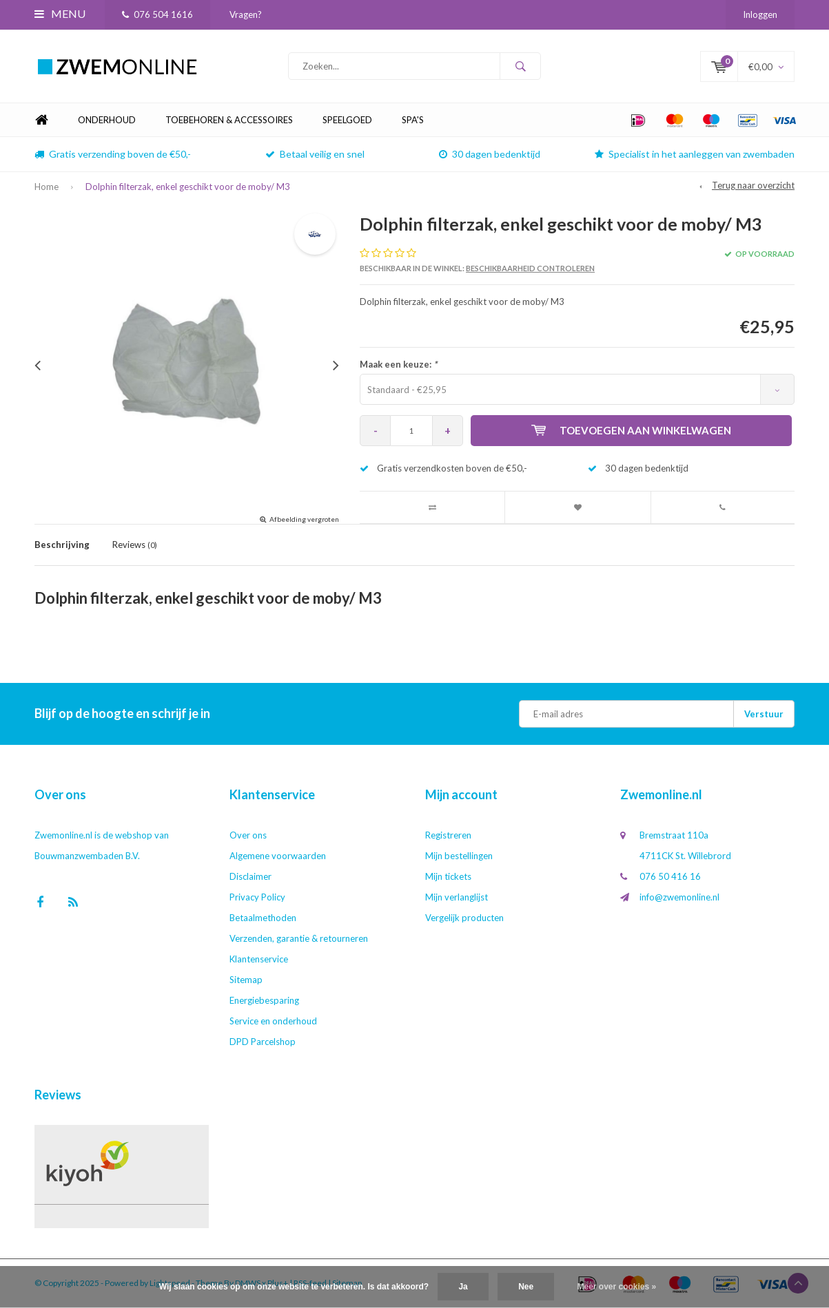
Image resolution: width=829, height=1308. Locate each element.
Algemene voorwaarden (277, 855)
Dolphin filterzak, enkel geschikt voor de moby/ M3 (187, 186)
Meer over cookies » (617, 1286)
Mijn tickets (448, 876)
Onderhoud (107, 119)
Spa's (413, 119)
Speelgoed (347, 119)
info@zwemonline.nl (679, 897)
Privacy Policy (257, 897)
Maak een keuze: (398, 364)
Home (41, 120)
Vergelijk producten (464, 917)
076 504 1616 (157, 14)
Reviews (134, 544)
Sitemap (246, 979)
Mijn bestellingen (459, 855)
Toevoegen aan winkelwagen (631, 430)
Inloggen (760, 14)
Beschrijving (62, 544)
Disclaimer (250, 876)
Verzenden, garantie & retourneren (298, 938)
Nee (525, 1286)
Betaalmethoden (262, 917)
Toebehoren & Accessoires (229, 119)
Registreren (448, 835)
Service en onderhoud (273, 1020)
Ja (462, 1286)
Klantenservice (258, 958)
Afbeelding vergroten (304, 519)
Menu (59, 13)
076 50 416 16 (670, 876)
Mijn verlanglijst (456, 897)
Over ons (248, 835)
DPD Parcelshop (262, 1041)
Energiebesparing (264, 1000)
